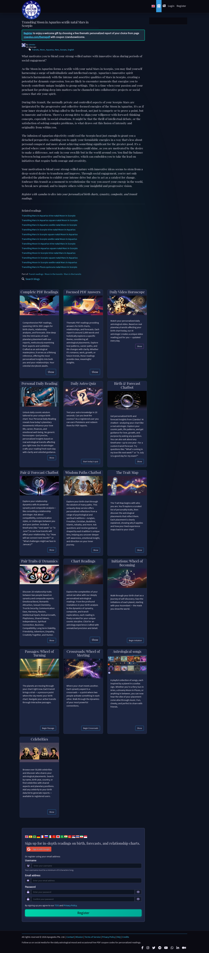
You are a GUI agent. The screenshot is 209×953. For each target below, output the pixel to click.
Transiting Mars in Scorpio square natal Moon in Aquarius (50, 234)
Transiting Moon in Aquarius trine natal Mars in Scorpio (48, 243)
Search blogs (31, 279)
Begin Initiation (135, 640)
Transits (35, 50)
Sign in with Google (38, 849)
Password (30, 887)
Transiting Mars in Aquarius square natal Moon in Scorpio (50, 220)
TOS (57, 905)
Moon (42, 50)
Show (51, 372)
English (71, 50)
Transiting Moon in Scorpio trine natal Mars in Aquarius (48, 252)
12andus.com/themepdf (37, 37)
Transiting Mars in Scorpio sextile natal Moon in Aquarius (49, 238)
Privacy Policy (70, 905)
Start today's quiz (90, 461)
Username (30, 860)
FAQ (119, 936)
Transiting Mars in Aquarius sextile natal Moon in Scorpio (49, 224)
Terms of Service (92, 936)
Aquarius (50, 50)
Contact (70, 936)
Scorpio (63, 50)
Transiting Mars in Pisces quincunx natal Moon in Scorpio (49, 267)
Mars (57, 50)
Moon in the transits (54, 274)
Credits (125, 936)
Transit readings (36, 274)
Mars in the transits (72, 274)
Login (171, 6)
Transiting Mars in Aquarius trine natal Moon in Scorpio (48, 215)
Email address (32, 875)
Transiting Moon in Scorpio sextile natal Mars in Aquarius (49, 262)
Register (181, 6)
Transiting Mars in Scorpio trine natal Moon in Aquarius (48, 229)
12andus (32, 44)
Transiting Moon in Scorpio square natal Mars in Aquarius (50, 257)
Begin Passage (48, 728)
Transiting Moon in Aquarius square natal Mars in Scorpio (50, 248)
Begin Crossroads (90, 728)
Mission (79, 936)
